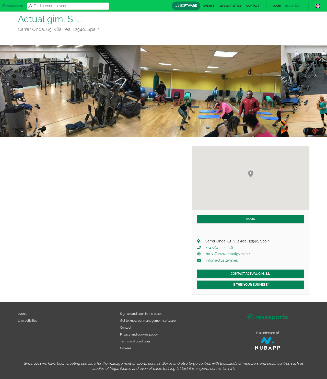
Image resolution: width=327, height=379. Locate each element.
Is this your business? (251, 284)
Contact (253, 5)
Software (186, 5)
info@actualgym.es (222, 260)
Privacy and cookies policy (139, 334)
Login (277, 5)
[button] (250, 174)
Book (250, 219)
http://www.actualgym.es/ (228, 254)
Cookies (125, 348)
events (22, 314)
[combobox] (70, 6)
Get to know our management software (148, 320)
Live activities (230, 5)
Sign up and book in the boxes (141, 314)
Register (292, 5)
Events (208, 5)
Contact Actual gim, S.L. (251, 273)
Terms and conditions (135, 341)
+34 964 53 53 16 (219, 248)
